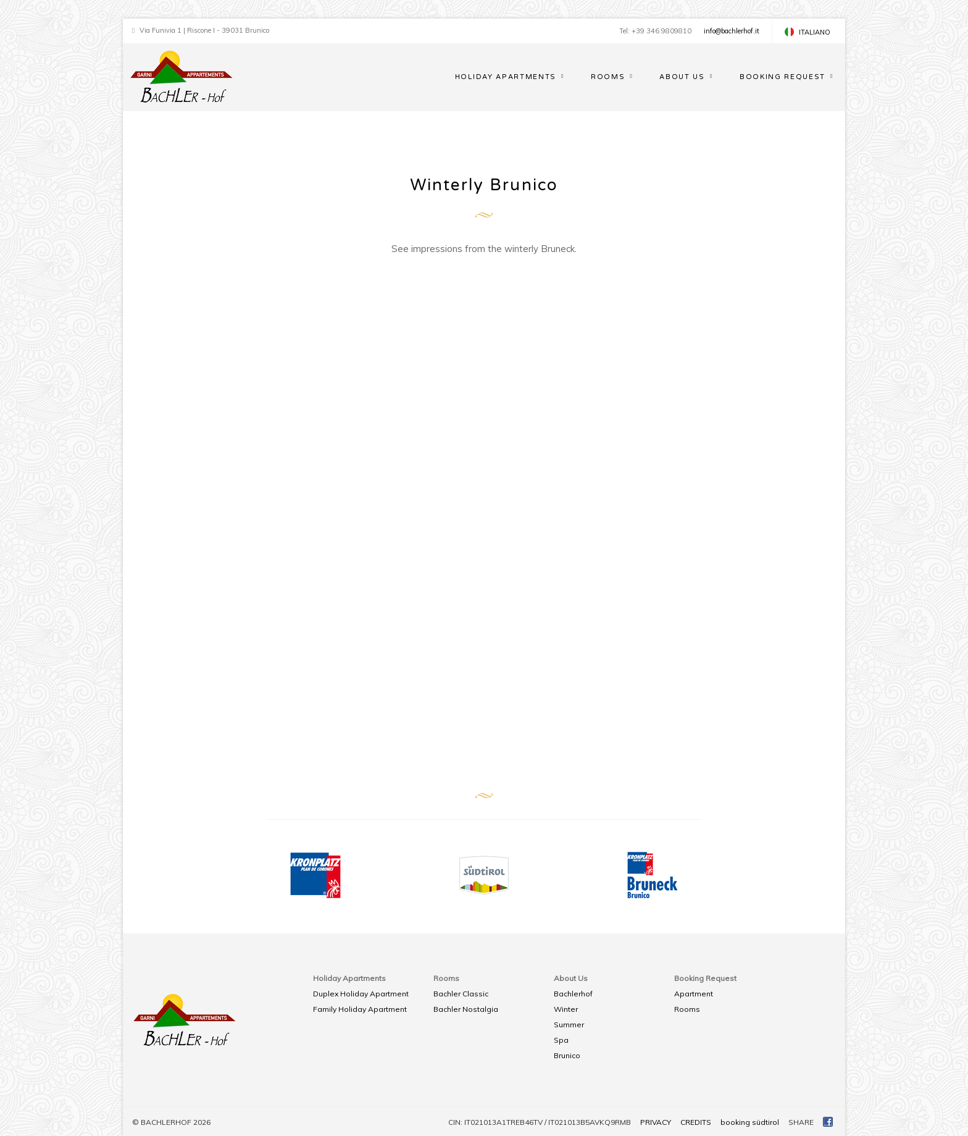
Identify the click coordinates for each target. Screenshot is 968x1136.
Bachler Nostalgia (465, 1009)
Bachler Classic (460, 993)
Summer (569, 1024)
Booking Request (782, 77)
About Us (681, 77)
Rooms (608, 77)
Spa (561, 1040)
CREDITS (695, 1122)
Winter (566, 1009)
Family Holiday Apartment (360, 1009)
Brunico (567, 1055)
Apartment (693, 993)
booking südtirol (749, 1122)
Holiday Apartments (505, 77)
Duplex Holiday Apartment (361, 993)
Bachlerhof (573, 993)
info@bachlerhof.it (731, 31)
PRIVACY (655, 1122)
